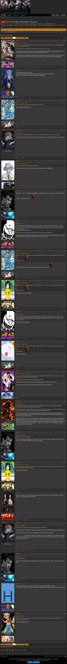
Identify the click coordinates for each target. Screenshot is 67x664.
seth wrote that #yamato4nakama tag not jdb (46, 25)
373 (16, 37)
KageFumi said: (20, 616)
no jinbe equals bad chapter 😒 (6, 25)
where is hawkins (61, 25)
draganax (8, 181)
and (20, 126)
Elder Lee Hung (7, 421)
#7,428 (64, 250)
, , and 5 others (28, 66)
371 (11, 37)
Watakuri (8, 90)
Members (23, 15)
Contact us (46, 656)
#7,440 (64, 613)
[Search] (63, 15)
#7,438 (64, 553)
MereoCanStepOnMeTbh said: (22, 373)
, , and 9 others (28, 277)
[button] (12, 15)
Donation (9, 15)
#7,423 (64, 100)
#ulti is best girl (18, 23)
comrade (8, 60)
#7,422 (64, 70)
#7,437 (64, 522)
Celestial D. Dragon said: (21, 253)
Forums (3, 15)
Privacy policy (58, 656)
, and (24, 217)
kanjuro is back (40, 23)
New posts (3, 17)
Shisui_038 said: (20, 525)
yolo (2, 26)
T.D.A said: (19, 132)
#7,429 (64, 280)
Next (27, 37)
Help (63, 656)
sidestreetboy (8, 391)
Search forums (8, 17)
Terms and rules (52, 656)
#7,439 (64, 583)
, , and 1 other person (27, 550)
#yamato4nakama (33, 23)
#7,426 (64, 190)
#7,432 (64, 371)
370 (9, 37)
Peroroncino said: (20, 434)
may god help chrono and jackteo (49, 23)
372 (14, 37)
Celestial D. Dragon (7, 211)
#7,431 (64, 341)
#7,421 (64, 40)
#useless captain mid (25, 23)
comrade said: (19, 403)
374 (19, 37)
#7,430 (64, 311)
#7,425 (64, 161)
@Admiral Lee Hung (20, 535)
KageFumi (7, 513)
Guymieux (7, 240)
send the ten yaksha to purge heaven (31, 25)
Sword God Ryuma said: (21, 163)
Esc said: (18, 556)
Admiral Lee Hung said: (21, 43)
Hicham (8, 603)
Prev (2, 37)
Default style (4, 656)
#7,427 (64, 220)
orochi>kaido (21, 25)
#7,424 (64, 130)
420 (23, 37)
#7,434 (64, 432)
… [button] (6, 37)
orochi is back (15, 25)
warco (56, 25)
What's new (16, 15)
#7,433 (64, 401)
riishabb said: (19, 223)
